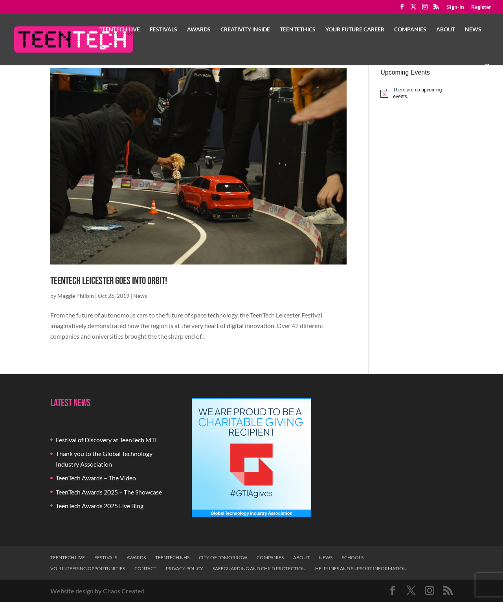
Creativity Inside (245, 30)
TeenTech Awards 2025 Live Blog (99, 505)
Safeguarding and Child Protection (259, 568)
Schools (352, 557)
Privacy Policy (184, 568)
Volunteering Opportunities (87, 568)
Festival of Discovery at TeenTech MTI (106, 439)
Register (481, 7)
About (445, 30)
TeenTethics (298, 30)
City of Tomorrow (223, 557)
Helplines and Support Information (361, 568)
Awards (199, 30)
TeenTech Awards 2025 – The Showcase (109, 492)
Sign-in (455, 7)
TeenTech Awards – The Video (96, 478)
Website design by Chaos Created (97, 591)
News (473, 30)
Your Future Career (354, 30)
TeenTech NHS (172, 557)
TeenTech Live (119, 30)
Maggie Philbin (75, 295)
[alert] (416, 93)
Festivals (163, 30)
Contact (145, 568)
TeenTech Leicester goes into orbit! (108, 281)
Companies (410, 30)
